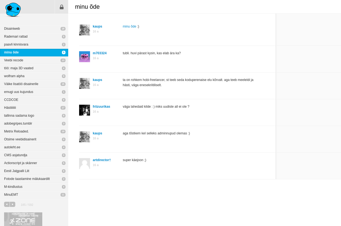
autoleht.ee (12, 147)
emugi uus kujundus (18, 92)
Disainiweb (12, 29)
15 (63, 84)
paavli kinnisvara (16, 44)
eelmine (7, 204)
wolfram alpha (14, 76)
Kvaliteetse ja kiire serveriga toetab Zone (23, 219)
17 (63, 107)
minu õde (11, 52)
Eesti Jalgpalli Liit (16, 171)
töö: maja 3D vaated (18, 68)
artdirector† (102, 160)
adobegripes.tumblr (18, 123)
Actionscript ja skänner (20, 163)
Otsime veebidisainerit (20, 139)
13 (63, 60)
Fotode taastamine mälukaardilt (27, 179)
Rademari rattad (16, 36)
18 (63, 28)
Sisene (61, 7)
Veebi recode (13, 60)
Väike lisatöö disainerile (21, 84)
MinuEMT (11, 195)
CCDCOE (11, 100)
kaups (97, 26)
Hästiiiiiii (10, 108)
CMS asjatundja (15, 155)
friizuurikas (101, 107)
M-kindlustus (13, 187)
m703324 (100, 53)
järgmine (12, 204)
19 (63, 131)
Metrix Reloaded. (16, 131)
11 (63, 194)
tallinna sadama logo (19, 115)
